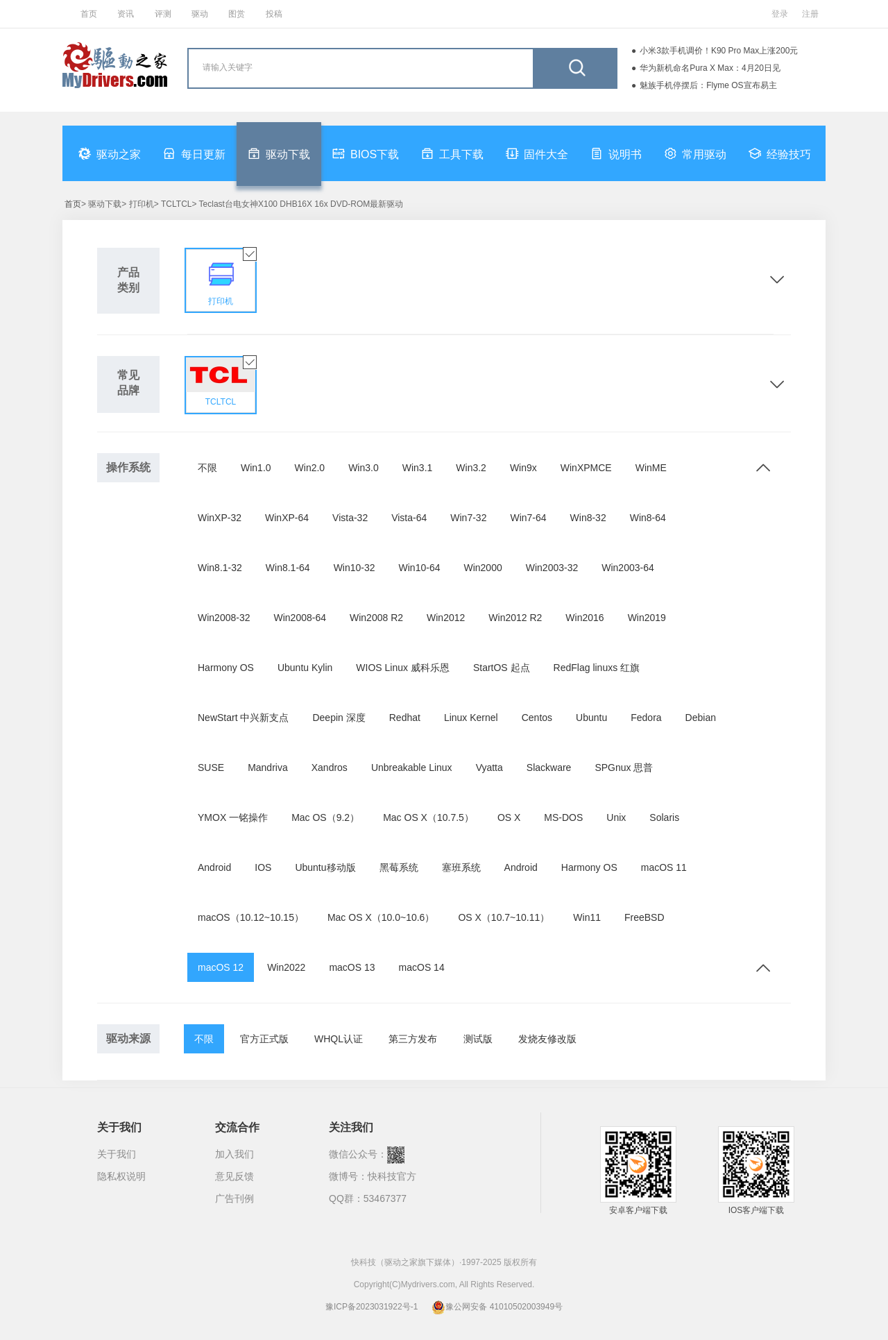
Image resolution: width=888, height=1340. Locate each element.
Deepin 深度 (338, 717)
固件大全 (537, 153)
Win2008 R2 (376, 617)
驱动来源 (128, 1038)
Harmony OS (226, 667)
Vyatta (489, 767)
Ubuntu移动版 (325, 867)
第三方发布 (412, 1038)
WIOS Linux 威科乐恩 (403, 667)
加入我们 (234, 1154)
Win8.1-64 (288, 567)
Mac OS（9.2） (325, 817)
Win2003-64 (627, 567)
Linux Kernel (471, 717)
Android (214, 867)
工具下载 (452, 153)
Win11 (587, 917)
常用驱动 (695, 153)
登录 (779, 14)
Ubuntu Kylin (305, 667)
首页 (88, 14)
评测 (163, 14)
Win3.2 (471, 467)
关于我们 (116, 1154)
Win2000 (482, 567)
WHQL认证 (338, 1038)
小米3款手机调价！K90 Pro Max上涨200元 (719, 51)
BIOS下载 (365, 153)
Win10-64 (420, 567)
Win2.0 (310, 467)
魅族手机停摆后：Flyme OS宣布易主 (708, 85)
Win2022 (286, 967)
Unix (616, 817)
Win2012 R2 (515, 617)
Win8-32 (588, 517)
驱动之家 (109, 153)
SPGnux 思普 (624, 767)
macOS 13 (352, 967)
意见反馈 (234, 1176)
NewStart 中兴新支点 (243, 717)
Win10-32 (354, 567)
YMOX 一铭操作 (233, 817)
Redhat (404, 717)
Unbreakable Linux (411, 767)
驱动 (199, 14)
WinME (651, 467)
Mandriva (268, 767)
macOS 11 (664, 867)
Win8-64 (648, 517)
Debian (700, 717)
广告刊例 (234, 1198)
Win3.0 (363, 467)
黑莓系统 (398, 867)
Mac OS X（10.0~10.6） (380, 917)
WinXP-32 (219, 517)
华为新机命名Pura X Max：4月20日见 (710, 68)
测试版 (478, 1038)
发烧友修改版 (547, 1038)
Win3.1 (417, 467)
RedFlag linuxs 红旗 (597, 667)
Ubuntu (591, 717)
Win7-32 (468, 517)
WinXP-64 (287, 517)
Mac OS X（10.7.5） (428, 817)
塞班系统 (461, 867)
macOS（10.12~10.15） (251, 917)
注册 (810, 14)
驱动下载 (279, 153)
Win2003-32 (552, 567)
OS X (508, 817)
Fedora (646, 717)
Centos (537, 717)
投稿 (274, 14)
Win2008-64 (300, 617)
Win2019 (647, 617)
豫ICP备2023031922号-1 (371, 1307)
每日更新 (194, 153)
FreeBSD (644, 917)
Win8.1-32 (220, 567)
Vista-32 (350, 517)
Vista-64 (409, 517)
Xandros (329, 767)
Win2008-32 (224, 617)
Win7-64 (528, 517)
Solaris (664, 817)
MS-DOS (563, 817)
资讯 (125, 14)
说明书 (616, 153)
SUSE (211, 767)
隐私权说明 (121, 1176)
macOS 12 (221, 967)
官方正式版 (264, 1038)
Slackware (549, 767)
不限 (207, 467)
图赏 (236, 14)
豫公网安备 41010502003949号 (497, 1307)
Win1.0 (256, 467)
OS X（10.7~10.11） (503, 917)
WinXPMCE (586, 467)
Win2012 (446, 617)
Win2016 (584, 617)
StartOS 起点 (501, 667)
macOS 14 (422, 967)
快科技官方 (392, 1176)
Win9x (523, 467)
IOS (263, 867)
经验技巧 (780, 153)
